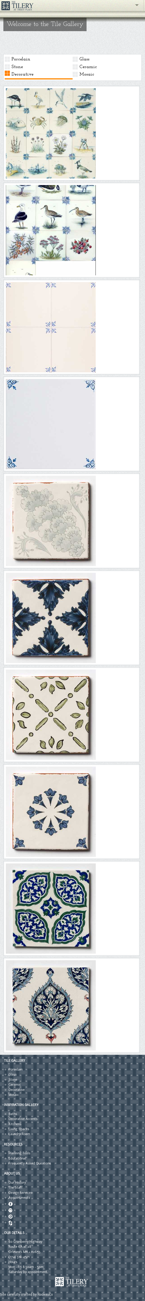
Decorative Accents (23, 1119)
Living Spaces (19, 1129)
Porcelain (20, 59)
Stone (17, 67)
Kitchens (15, 1124)
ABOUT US (12, 1173)
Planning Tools (19, 1153)
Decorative (22, 74)
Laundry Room (19, 1134)
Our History (17, 1182)
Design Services (20, 1193)
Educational (17, 1158)
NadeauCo (45, 1294)
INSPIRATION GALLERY (21, 1105)
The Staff (16, 1187)
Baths (13, 1114)
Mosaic (86, 74)
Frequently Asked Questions (30, 1163)
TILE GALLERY (14, 1061)
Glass (84, 59)
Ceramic (88, 67)
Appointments (19, 1198)
